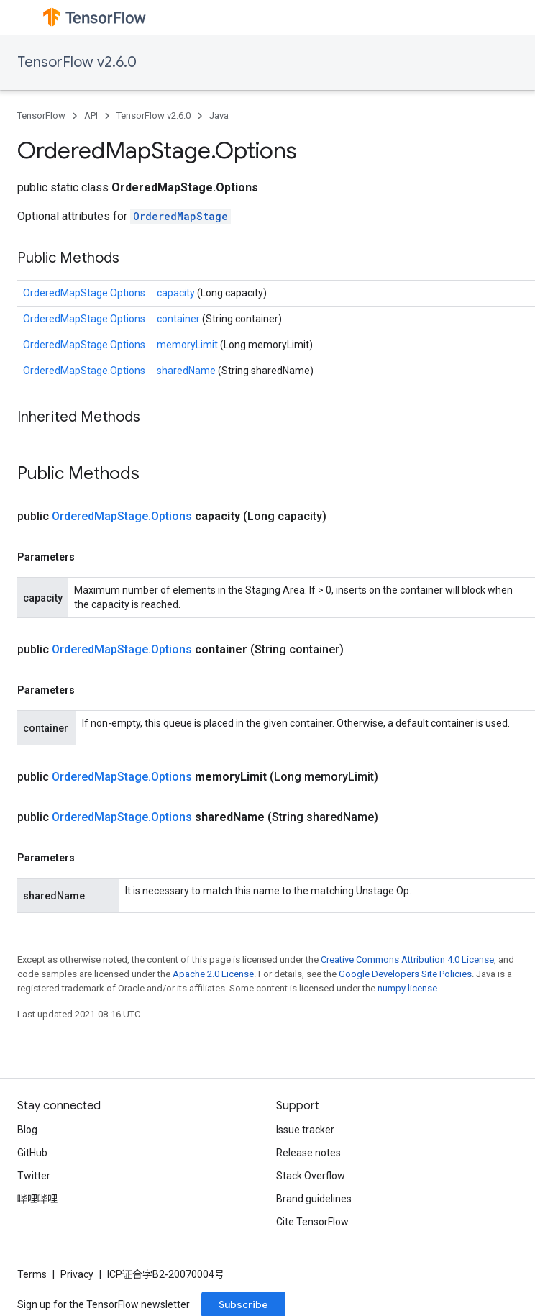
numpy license (407, 988)
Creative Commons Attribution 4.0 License (407, 959)
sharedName (187, 370)
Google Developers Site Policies (405, 973)
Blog (27, 1129)
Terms (32, 1274)
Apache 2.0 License (213, 973)
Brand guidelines (314, 1198)
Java (219, 115)
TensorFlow (41, 115)
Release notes (308, 1152)
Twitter (33, 1175)
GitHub (32, 1152)
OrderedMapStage (180, 216)
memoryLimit (188, 344)
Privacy (76, 1274)
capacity (177, 293)
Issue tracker (305, 1129)
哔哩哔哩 (37, 1198)
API (91, 115)
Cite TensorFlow (312, 1221)
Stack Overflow (310, 1175)
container (179, 319)
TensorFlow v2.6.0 (77, 62)
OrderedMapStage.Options (84, 293)
